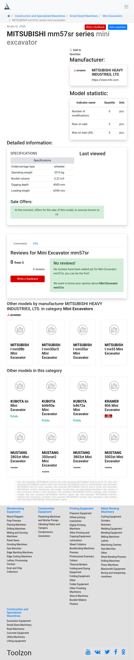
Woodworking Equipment (15, 510)
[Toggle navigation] (126, 6)
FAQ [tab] (35, 243)
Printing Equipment (82, 508)
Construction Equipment (46, 510)
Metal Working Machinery (110, 510)
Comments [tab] (20, 243)
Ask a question (118, 27)
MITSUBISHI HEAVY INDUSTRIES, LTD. (107, 72)
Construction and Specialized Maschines (17, 613)
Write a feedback (95, 27)
